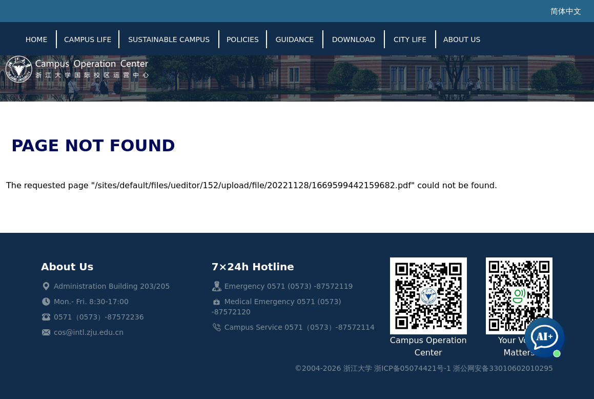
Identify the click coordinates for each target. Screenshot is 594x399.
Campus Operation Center (428, 307)
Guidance (295, 39)
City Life (410, 39)
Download (354, 39)
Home (36, 39)
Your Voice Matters (519, 307)
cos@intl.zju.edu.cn (89, 332)
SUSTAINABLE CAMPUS (169, 39)
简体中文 (565, 11)
